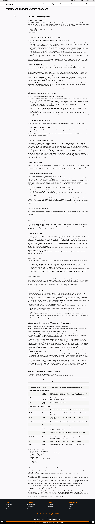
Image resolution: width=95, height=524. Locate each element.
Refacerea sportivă (52, 510)
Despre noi (45, 4)
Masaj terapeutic (51, 508)
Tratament (62, 4)
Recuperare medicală (31, 504)
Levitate (61, 522)
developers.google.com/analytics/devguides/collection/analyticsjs (45, 453)
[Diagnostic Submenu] (58, 4)
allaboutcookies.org (34, 462)
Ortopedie (29, 508)
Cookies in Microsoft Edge (36, 455)
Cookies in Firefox (34, 457)
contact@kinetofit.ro (15, 0)
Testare (70, 506)
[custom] (44, 517)
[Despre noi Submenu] (49, 4)
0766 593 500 (40, 514)
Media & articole (83, 4)
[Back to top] (93, 522)
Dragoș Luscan (9, 508)
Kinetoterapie (50, 506)
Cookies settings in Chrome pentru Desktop (40, 458)
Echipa (7, 506)
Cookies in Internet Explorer (36, 454)
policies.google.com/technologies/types (39, 451)
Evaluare (71, 504)
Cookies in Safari (34, 461)
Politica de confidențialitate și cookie (54, 519)
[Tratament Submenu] (66, 4)
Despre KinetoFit (9, 504)
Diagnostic (54, 4)
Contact (91, 4)
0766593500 (5, 0)
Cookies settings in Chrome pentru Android (40, 460)
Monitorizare (71, 510)
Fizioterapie (50, 504)
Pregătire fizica (72, 4)
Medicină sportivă (30, 506)
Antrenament (72, 508)
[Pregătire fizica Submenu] (77, 4)
